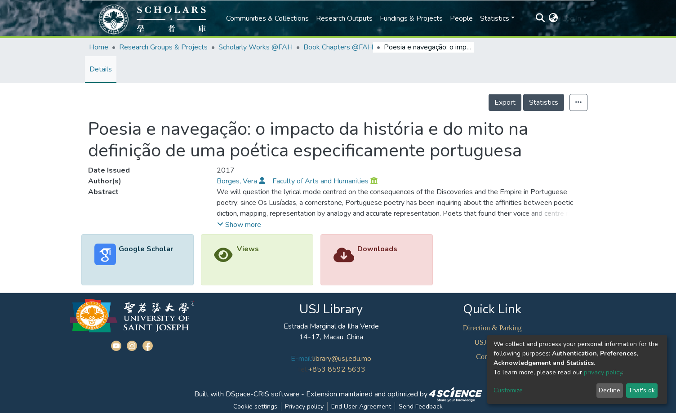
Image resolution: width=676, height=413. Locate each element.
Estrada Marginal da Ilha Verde (331, 326)
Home (98, 47)
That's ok (641, 390)
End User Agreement (361, 406)
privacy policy (603, 372)
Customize (508, 390)
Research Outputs (344, 18)
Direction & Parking (492, 328)
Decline (609, 390)
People (461, 18)
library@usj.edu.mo (341, 359)
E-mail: (301, 359)
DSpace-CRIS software (262, 394)
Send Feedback (421, 406)
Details (100, 69)
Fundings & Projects (411, 18)
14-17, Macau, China (331, 337)
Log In (571, 18)
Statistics (543, 102)
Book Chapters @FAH (338, 47)
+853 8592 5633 (336, 369)
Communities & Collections (267, 18)
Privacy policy (304, 406)
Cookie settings (255, 406)
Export (505, 102)
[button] (553, 18)
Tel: (302, 369)
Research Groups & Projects (163, 47)
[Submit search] (540, 18)
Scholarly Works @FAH (255, 47)
